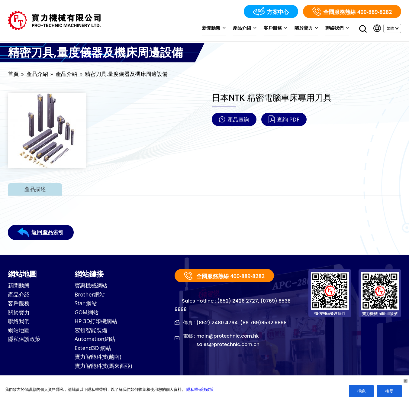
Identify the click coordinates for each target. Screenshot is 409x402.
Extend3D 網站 (93, 349)
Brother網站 (90, 295)
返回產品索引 (41, 233)
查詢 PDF (284, 120)
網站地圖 (19, 331)
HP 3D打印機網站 (96, 322)
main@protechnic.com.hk (228, 336)
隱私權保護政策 (200, 389)
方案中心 (271, 11)
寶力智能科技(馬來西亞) (103, 367)
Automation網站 (95, 340)
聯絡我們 (337, 28)
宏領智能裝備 (91, 331)
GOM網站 (87, 313)
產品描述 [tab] (35, 189)
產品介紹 (245, 28)
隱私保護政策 (24, 340)
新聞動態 (215, 28)
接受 (389, 391)
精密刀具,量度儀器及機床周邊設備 (126, 74)
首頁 (13, 74)
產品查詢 (234, 120)
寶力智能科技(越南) (98, 358)
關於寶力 (306, 28)
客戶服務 (276, 28)
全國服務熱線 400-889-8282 (352, 11)
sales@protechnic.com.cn (228, 345)
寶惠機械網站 (91, 286)
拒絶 (361, 391)
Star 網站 (86, 304)
